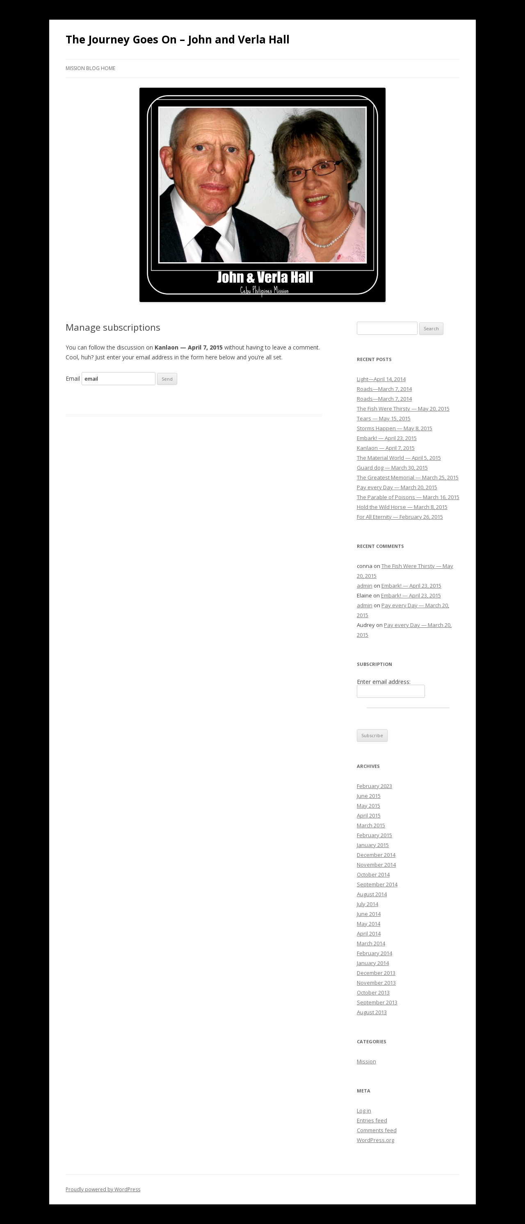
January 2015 (373, 845)
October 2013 (373, 992)
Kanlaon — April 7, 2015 (386, 448)
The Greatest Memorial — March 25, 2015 (408, 477)
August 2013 (372, 1012)
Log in (364, 1110)
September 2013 (377, 1002)
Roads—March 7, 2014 (384, 389)
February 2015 (374, 835)
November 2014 (376, 864)
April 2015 (369, 815)
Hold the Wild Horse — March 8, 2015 (402, 507)
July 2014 (367, 904)
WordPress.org (375, 1140)
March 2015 (371, 825)
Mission (366, 1061)
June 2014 (369, 913)
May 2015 (368, 805)
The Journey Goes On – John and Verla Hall (178, 39)
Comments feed (377, 1130)
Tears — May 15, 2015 (384, 418)
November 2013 (376, 982)
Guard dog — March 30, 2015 (392, 467)
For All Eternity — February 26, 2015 (400, 516)
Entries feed (372, 1120)
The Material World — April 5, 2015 (399, 457)
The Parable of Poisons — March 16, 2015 (408, 497)
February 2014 (374, 953)
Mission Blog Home (90, 68)
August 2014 (372, 894)
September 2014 (377, 884)
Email (73, 378)
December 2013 (376, 972)
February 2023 (374, 786)
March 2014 (371, 943)
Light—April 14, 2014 (381, 379)
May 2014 (368, 923)
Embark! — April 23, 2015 (387, 438)
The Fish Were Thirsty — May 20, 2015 (403, 408)
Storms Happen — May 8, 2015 (394, 428)
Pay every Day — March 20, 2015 (397, 487)
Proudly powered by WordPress (103, 1189)
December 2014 (376, 854)
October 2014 (373, 874)
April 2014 (369, 933)
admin (364, 585)
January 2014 (373, 963)
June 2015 (369, 795)
